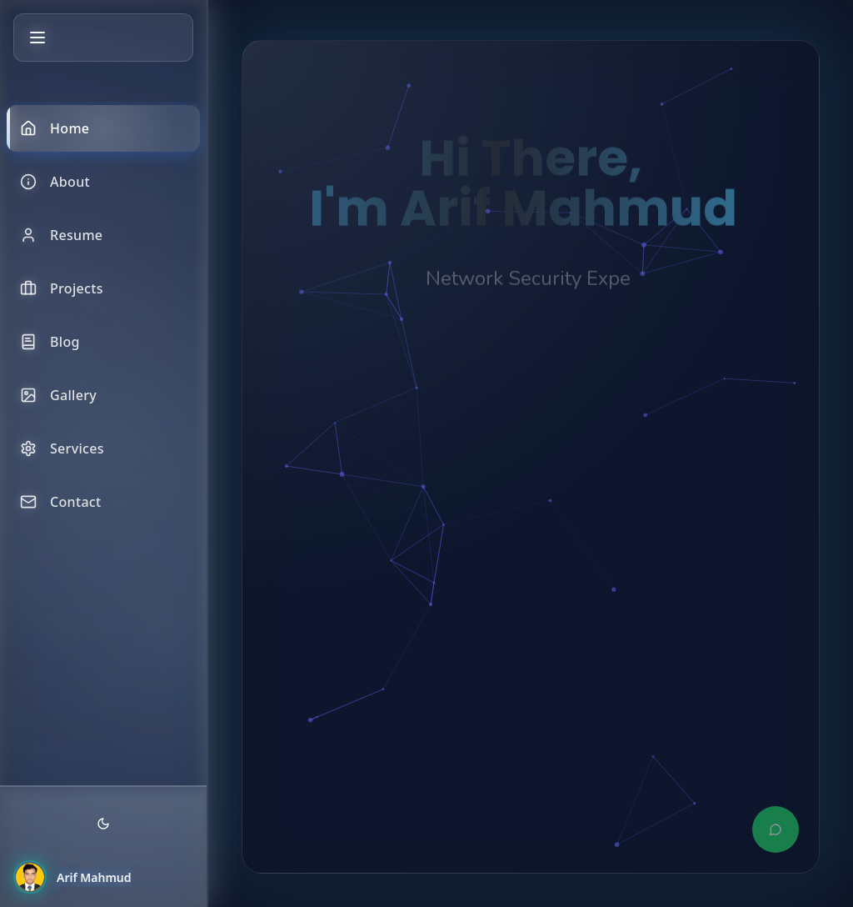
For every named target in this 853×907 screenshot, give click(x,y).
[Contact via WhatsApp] (775, 829)
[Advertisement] (531, 629)
